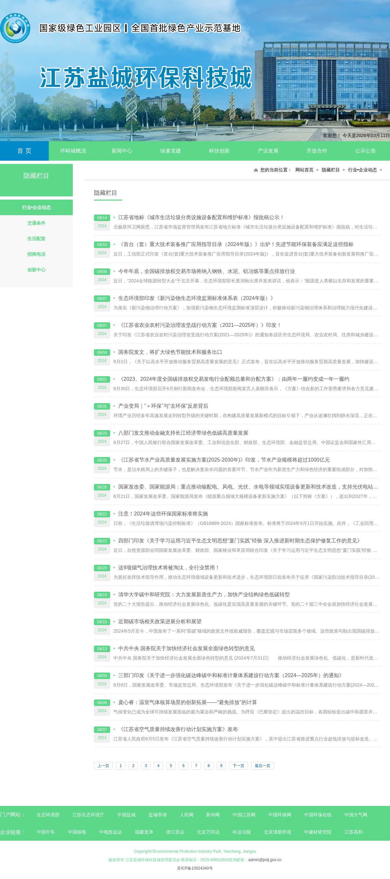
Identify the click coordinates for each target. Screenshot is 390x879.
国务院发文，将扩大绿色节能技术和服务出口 (170, 352)
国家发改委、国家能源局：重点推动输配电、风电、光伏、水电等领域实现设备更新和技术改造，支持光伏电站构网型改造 (249, 486)
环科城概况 (73, 151)
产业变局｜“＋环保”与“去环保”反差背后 (163, 406)
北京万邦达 (208, 832)
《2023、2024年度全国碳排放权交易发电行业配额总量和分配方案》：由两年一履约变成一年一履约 (233, 379)
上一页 (103, 765)
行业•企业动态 (362, 169)
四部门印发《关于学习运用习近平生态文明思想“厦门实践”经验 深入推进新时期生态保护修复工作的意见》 (240, 540)
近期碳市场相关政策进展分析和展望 (160, 621)
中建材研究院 (318, 832)
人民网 (186, 814)
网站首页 (304, 169)
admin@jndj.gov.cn (264, 860)
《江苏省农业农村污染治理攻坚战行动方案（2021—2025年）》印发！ (200, 325)
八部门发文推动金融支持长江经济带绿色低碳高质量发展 (183, 433)
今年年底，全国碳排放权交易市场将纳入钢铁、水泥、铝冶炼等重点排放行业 (206, 271)
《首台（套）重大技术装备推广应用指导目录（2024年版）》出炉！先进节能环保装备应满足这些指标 (236, 244)
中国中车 (46, 832)
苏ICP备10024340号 (195, 868)
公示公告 (365, 151)
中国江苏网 (244, 814)
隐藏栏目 (331, 169)
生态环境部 (48, 814)
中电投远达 (110, 832)
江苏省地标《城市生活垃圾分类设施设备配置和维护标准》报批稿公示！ (201, 217)
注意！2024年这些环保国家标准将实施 (163, 513)
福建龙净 (144, 832)
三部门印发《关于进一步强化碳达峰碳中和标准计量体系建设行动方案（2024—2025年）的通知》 (231, 675)
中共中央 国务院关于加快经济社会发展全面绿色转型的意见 (186, 648)
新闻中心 (121, 151)
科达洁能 (242, 832)
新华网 (213, 814)
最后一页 (262, 765)
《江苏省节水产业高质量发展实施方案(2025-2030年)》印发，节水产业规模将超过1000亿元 (224, 460)
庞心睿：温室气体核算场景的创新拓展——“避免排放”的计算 (187, 702)
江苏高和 (353, 832)
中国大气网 (355, 814)
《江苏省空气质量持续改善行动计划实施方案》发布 (178, 729)
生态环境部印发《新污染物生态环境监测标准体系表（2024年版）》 (197, 298)
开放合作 (316, 151)
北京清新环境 (277, 832)
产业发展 (268, 151)
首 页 (24, 150)
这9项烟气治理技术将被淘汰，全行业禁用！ (169, 567)
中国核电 (77, 832)
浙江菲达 (175, 832)
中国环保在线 (318, 814)
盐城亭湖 (158, 814)
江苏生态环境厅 (88, 814)
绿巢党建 (170, 151)
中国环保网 (280, 814)
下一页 (238, 765)
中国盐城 (126, 814)
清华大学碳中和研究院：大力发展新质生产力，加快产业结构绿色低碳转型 (204, 594)
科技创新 (219, 151)
